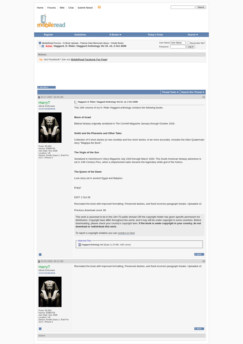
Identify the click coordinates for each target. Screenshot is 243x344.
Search (193, 34)
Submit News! (85, 7)
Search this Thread (191, 92)
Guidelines (80, 34)
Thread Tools (169, 92)
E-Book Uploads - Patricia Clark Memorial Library (86, 43)
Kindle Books (117, 43)
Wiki (62, 7)
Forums (51, 7)
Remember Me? (196, 43)
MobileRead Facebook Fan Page (89, 59)
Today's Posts (155, 34)
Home (40, 7)
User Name (164, 43)
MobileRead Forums (51, 43)
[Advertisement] (121, 74)
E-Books (116, 34)
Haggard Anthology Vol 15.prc (96, 244)
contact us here (126, 233)
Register (48, 34)
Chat (70, 7)
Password (163, 47)
